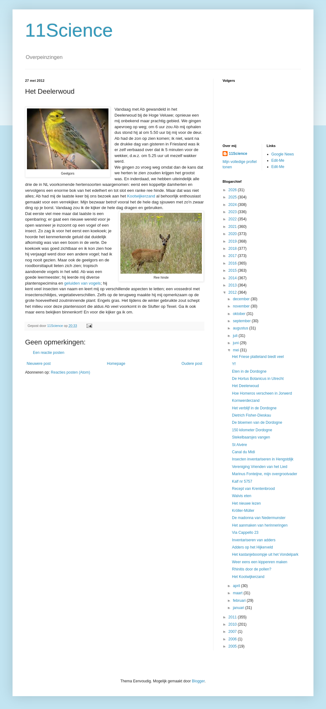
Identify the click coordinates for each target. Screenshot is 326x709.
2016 (233, 263)
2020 (233, 234)
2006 (233, 639)
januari (239, 608)
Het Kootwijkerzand (248, 577)
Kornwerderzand (246, 400)
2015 (233, 270)
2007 (233, 631)
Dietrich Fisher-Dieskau (251, 415)
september (242, 321)
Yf (233, 364)
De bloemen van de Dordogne (257, 422)
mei (236, 350)
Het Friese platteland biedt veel (258, 356)
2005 (233, 646)
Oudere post (191, 363)
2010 (233, 624)
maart (238, 593)
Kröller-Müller (243, 510)
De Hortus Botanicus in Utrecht (258, 378)
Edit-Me (277, 160)
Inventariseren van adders (254, 540)
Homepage (116, 363)
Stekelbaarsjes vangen (251, 437)
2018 (233, 248)
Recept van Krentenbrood (253, 488)
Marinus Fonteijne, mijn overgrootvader (264, 474)
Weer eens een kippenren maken (259, 562)
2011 (233, 617)
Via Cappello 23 (245, 532)
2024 (233, 204)
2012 (233, 292)
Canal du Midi (243, 452)
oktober (239, 314)
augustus (241, 328)
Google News (282, 154)
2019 (233, 241)
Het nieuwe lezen (246, 503)
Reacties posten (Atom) (70, 372)
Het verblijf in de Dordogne (254, 408)
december (242, 299)
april (237, 586)
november (242, 306)
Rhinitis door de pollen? (251, 569)
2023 (233, 212)
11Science (69, 30)
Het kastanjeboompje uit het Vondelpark (265, 554)
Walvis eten (241, 496)
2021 (233, 226)
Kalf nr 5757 (242, 481)
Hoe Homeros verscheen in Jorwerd (262, 393)
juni (236, 343)
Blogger (198, 681)
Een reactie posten (48, 352)
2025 (233, 197)
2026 (233, 190)
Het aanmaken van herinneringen (259, 525)
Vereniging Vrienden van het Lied (259, 467)
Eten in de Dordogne (249, 371)
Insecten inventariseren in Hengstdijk (262, 459)
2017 (233, 256)
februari (240, 600)
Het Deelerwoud (245, 386)
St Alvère (239, 445)
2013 (233, 285)
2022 (233, 219)
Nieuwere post (39, 363)
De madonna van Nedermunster (259, 518)
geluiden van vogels (82, 283)
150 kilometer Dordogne (252, 430)
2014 (233, 278)
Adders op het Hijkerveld (252, 547)
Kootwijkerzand (141, 196)
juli (236, 335)
